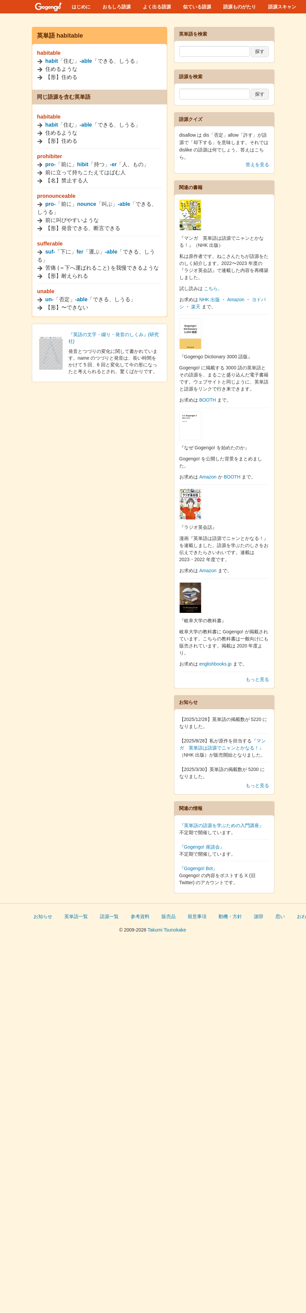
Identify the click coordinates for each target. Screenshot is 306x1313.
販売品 (169, 916)
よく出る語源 (157, 6)
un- (49, 299)
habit (51, 61)
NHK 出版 (209, 299)
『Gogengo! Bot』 (198, 868)
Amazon (235, 299)
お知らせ (43, 916)
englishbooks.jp (215, 664)
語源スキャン (282, 6)
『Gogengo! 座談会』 (202, 847)
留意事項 (197, 916)
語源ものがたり (239, 6)
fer (79, 252)
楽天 (195, 306)
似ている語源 (197, 6)
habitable (49, 53)
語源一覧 (109, 916)
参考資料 (140, 916)
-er (113, 164)
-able (85, 61)
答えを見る (257, 164)
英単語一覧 (76, 916)
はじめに (81, 6)
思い (280, 916)
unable (46, 291)
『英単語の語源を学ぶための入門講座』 (221, 825)
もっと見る (257, 679)
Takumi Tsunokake (166, 930)
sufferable (50, 243)
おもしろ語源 (117, 6)
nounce (86, 204)
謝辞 (258, 916)
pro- (50, 164)
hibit (82, 164)
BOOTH (207, 400)
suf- (50, 252)
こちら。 (213, 288)
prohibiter (49, 156)
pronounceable (56, 196)
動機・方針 (230, 916)
